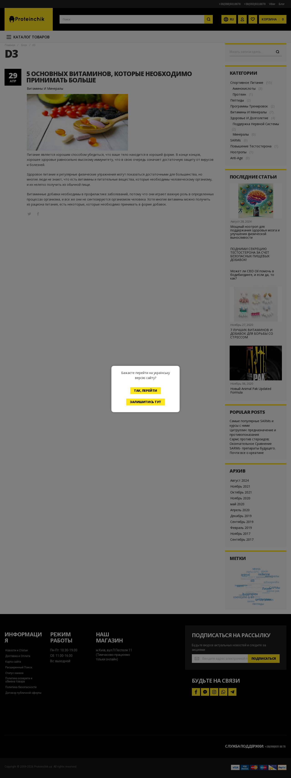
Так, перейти (145, 390)
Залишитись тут (145, 402)
